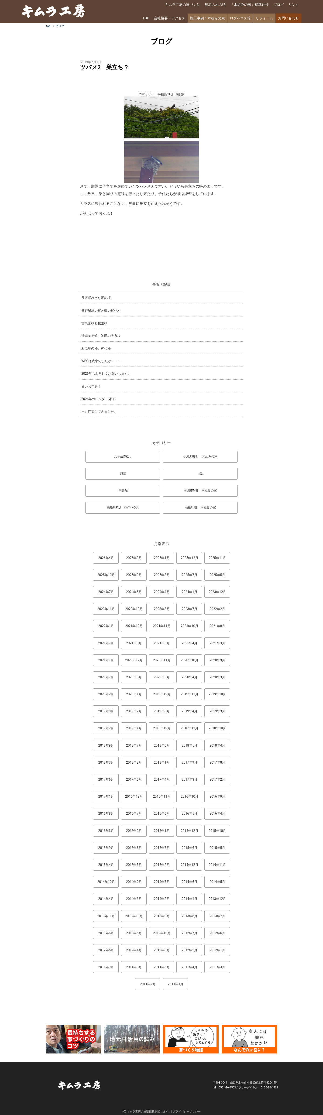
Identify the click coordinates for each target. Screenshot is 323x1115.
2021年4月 (189, 643)
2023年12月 (217, 592)
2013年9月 (161, 916)
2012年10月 (161, 933)
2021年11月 (161, 626)
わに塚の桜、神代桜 (96, 348)
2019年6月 (161, 711)
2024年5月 (134, 592)
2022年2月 (217, 609)
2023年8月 (161, 609)
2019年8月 (106, 711)
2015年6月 (189, 848)
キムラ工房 (54, 11)
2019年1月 (134, 728)
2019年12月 (161, 694)
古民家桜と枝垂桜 (94, 323)
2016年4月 (217, 813)
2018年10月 (217, 728)
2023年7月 (189, 609)
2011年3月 (217, 967)
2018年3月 (106, 762)
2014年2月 (161, 899)
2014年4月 (106, 899)
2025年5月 (217, 575)
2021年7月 (106, 643)
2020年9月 (217, 660)
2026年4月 (106, 558)
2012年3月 (161, 950)
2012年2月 (189, 950)
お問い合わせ (288, 18)
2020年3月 (217, 677)
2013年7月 (217, 916)
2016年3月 (106, 831)
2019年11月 (189, 694)
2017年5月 (134, 779)
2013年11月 (106, 916)
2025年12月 (189, 558)
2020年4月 (189, 677)
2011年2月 (148, 984)
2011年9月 (106, 967)
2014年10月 (106, 882)
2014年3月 (134, 899)
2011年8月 (134, 967)
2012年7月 (189, 933)
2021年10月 (189, 626)
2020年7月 (106, 677)
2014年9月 (134, 882)
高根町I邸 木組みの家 (200, 507)
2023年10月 (134, 609)
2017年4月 (161, 779)
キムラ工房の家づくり (182, 5)
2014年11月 (217, 865)
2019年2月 (106, 728)
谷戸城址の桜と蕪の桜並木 (100, 310)
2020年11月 (161, 660)
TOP (145, 18)
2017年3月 (189, 779)
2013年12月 (217, 899)
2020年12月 (134, 660)
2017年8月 (217, 762)
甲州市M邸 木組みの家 (200, 490)
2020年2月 (106, 694)
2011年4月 (189, 967)
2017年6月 (106, 779)
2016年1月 (161, 831)
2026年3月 (134, 558)
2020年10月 (189, 660)
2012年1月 (217, 950)
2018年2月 (134, 762)
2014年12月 (189, 865)
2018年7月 (134, 745)
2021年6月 (134, 643)
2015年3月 (134, 865)
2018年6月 (161, 745)
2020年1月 (134, 694)
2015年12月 (189, 831)
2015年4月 (106, 865)
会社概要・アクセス (169, 18)
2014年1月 (189, 899)
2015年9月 (106, 848)
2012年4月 (134, 950)
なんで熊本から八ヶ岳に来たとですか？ (249, 1039)
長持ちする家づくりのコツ (73, 1039)
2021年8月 (217, 626)
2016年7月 (134, 813)
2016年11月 (161, 796)
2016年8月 (106, 813)
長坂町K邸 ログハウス (123, 507)
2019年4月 (189, 711)
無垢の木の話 (215, 5)
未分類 (123, 490)
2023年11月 (106, 609)
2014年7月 (161, 882)
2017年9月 (189, 762)
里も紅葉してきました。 (99, 411)
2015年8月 (134, 848)
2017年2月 (217, 779)
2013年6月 (106, 933)
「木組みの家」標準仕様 (249, 5)
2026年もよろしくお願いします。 (106, 373)
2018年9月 (106, 745)
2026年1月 (161, 558)
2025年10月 (106, 575)
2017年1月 (106, 796)
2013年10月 (134, 916)
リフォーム (264, 18)
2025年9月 (134, 575)
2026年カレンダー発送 (98, 399)
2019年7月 (134, 711)
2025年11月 (217, 558)
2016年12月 (134, 796)
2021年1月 (106, 660)
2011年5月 (161, 967)
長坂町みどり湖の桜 (96, 298)
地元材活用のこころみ (132, 1039)
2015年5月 (217, 848)
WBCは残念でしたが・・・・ (102, 361)
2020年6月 (134, 677)
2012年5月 (106, 950)
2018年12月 (161, 728)
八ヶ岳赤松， (123, 456)
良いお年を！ (91, 386)
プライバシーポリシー (187, 1111)
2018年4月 (217, 745)
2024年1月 (189, 592)
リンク (294, 5)
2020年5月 (161, 677)
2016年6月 (161, 813)
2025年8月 (161, 575)
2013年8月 (189, 916)
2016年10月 (189, 796)
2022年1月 (106, 626)
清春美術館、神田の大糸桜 (100, 336)
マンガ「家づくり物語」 (191, 1039)
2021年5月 (161, 643)
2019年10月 (217, 694)
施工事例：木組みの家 (207, 18)
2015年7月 (161, 848)
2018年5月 (189, 745)
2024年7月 (106, 592)
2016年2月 (134, 831)
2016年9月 (217, 796)
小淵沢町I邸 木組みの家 (200, 456)
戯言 (123, 473)
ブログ (278, 5)
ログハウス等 (240, 18)
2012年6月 (217, 933)
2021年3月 (217, 643)
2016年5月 (189, 813)
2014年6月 (189, 882)
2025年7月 (189, 575)
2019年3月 (217, 711)
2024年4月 (161, 592)
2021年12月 (134, 626)
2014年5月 (217, 882)
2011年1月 (175, 984)
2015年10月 (217, 831)
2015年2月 (161, 865)
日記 (200, 473)
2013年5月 (134, 933)
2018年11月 (189, 728)
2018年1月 (161, 762)
